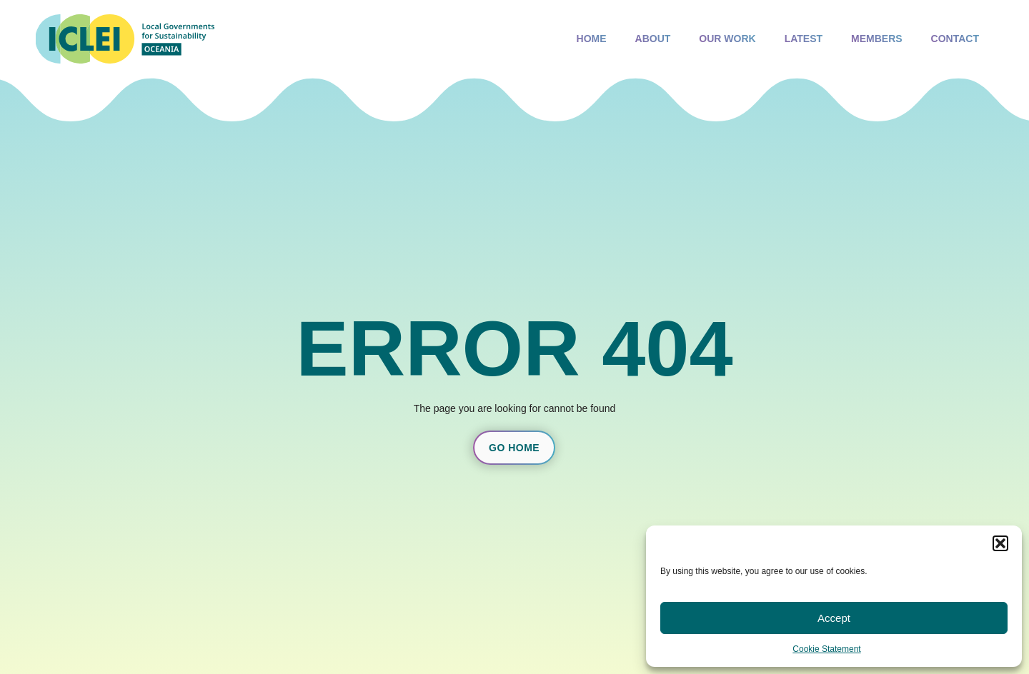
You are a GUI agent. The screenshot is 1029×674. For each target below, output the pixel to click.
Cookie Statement (826, 649)
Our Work (727, 38)
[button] (1000, 543)
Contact (955, 38)
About (653, 42)
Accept (833, 618)
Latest (803, 42)
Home (592, 38)
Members (877, 42)
